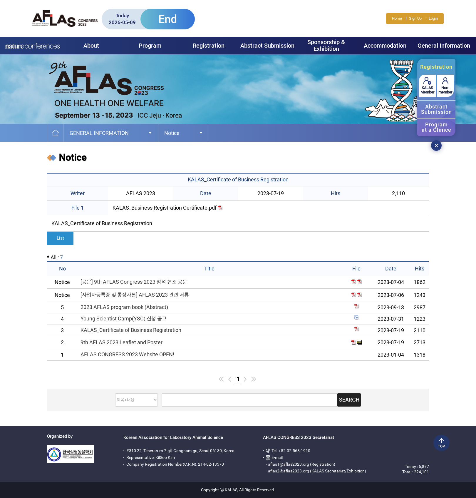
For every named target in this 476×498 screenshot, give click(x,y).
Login (433, 18)
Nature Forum (32, 45)
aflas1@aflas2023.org (288, 464)
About (91, 45)
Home (397, 18)
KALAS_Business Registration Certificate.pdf (167, 208)
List (60, 238)
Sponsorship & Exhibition (326, 45)
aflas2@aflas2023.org (288, 471)
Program (150, 45)
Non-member (445, 90)
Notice (172, 133)
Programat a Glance (436, 127)
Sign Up (415, 18)
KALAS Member (427, 90)
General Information (444, 45)
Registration (208, 45)
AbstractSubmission (436, 109)
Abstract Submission (267, 45)
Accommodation (385, 45)
